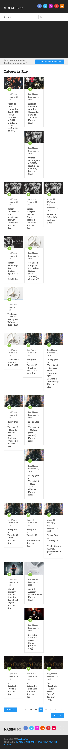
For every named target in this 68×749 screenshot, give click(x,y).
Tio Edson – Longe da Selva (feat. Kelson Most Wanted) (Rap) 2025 (34, 270)
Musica (14, 94)
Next (57, 715)
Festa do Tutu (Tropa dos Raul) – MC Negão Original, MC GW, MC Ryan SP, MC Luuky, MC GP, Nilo (12, 117)
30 (26, 710)
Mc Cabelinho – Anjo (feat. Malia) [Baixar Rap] (52, 691)
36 (55, 710)
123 (61, 710)
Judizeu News (23, 739)
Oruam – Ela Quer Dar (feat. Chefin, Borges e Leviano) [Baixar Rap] (31, 218)
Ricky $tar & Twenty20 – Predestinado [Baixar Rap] (32, 537)
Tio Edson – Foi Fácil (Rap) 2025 (13, 362)
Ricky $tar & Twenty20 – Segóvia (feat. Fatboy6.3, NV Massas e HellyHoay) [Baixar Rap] (53, 373)
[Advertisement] (36, 39)
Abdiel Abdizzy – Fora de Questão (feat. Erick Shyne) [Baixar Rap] (12, 598)
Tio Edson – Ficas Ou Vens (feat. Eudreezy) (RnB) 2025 (13, 319)
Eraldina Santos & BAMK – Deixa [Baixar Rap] (32, 641)
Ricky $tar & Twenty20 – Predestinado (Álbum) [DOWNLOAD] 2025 (53, 544)
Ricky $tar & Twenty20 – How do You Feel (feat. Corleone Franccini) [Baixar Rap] (12, 434)
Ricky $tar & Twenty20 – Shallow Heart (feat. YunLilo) (32, 366)
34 (46, 710)
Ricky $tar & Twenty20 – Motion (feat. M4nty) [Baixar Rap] (33, 431)
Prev (10, 710)
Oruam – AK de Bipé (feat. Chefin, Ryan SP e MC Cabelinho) (12, 270)
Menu (8, 17)
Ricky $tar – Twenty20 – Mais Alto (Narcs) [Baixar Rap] (33, 485)
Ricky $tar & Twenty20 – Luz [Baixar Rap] (12, 536)
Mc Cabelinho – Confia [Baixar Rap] (12, 688)
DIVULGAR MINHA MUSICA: (50, 62)
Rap (9, 94)
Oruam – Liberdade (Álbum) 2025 (52, 218)
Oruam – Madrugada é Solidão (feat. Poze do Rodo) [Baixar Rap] (34, 165)
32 (36, 710)
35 (50, 710)
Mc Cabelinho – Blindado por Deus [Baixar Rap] (32, 690)
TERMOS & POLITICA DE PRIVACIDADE (31, 742)
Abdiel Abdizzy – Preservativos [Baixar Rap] (34, 594)
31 (31, 710)
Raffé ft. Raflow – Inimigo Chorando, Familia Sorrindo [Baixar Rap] (33, 113)
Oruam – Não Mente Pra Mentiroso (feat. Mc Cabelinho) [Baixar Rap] (13, 218)
